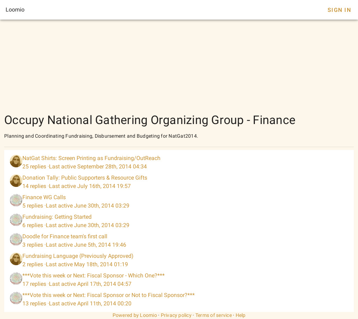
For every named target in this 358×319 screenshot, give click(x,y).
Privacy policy (176, 315)
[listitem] (179, 162)
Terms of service (213, 315)
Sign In (339, 10)
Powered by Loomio (135, 315)
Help (241, 315)
